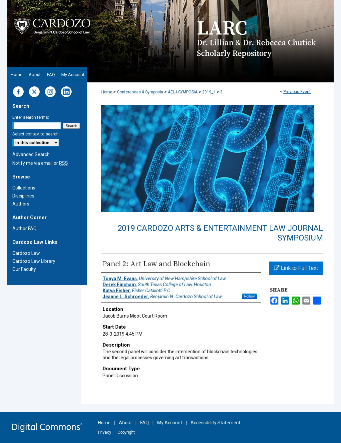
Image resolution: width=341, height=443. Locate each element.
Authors (20, 203)
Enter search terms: (30, 117)
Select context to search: (36, 133)
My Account (169, 422)
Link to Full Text (296, 268)
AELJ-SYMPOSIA (183, 92)
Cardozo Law (26, 253)
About (125, 422)
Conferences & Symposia (140, 92)
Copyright (126, 432)
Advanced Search (31, 154)
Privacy (104, 432)
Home (106, 92)
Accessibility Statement (215, 422)
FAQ (144, 422)
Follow (249, 296)
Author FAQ (24, 228)
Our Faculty (24, 269)
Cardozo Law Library (33, 261)
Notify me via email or (40, 163)
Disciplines (23, 195)
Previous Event (297, 91)
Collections (23, 187)
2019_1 (209, 92)
